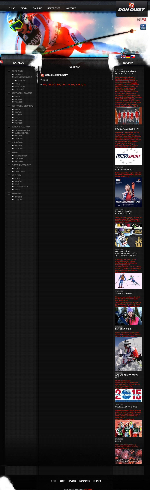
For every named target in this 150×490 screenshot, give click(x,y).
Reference (53, 8)
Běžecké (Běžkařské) (23, 77)
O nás (12, 8)
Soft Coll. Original (22, 106)
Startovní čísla (21, 187)
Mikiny (15, 152)
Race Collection (22, 133)
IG (137, 106)
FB (134, 106)
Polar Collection (22, 130)
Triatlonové (20, 86)
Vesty (17, 117)
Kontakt (71, 8)
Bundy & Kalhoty (21, 127)
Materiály (19, 161)
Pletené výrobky (21, 165)
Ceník (24, 8)
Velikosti (22, 81)
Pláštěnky (17, 142)
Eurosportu (127, 145)
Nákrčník (18, 181)
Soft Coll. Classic (22, 93)
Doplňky (16, 175)
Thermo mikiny (21, 156)
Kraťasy (18, 112)
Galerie (37, 8)
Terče (17, 189)
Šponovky (17, 193)
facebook (143, 27)
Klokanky (19, 158)
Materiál (18, 99)
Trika (17, 184)
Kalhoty (18, 115)
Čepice (17, 169)
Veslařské (19, 89)
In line (17, 84)
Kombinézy (17, 71)
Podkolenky (20, 171)
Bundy (17, 97)
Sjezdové (18, 74)
